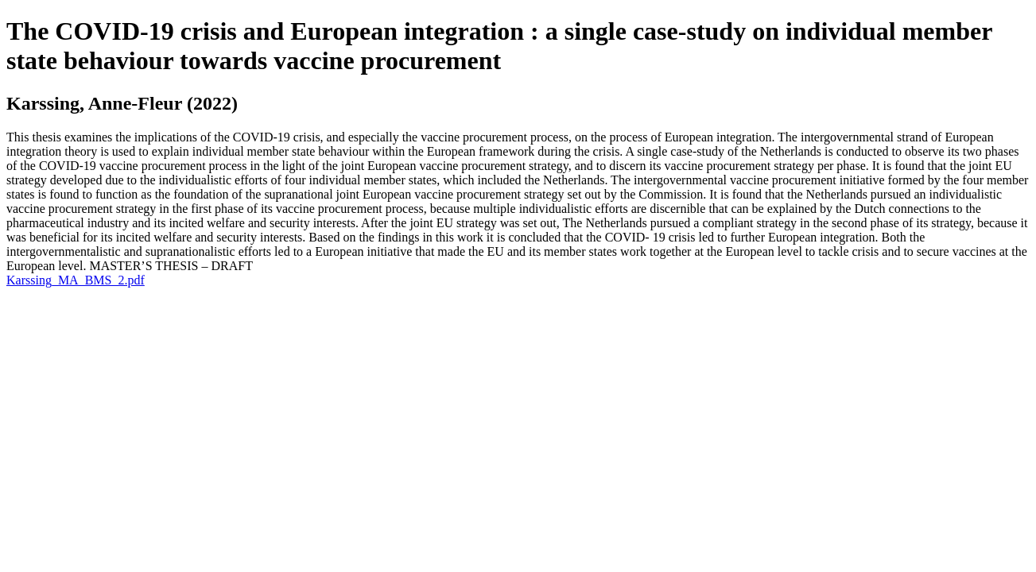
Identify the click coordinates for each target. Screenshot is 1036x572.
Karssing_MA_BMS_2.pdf (75, 280)
